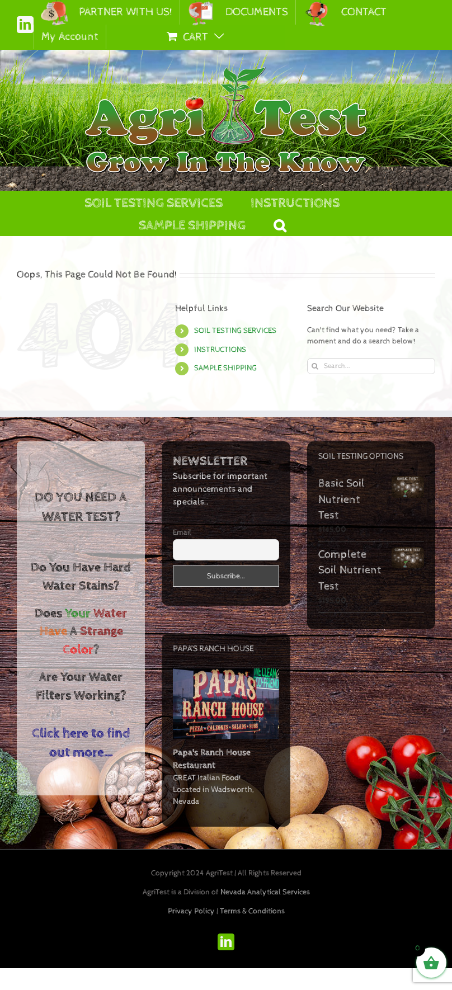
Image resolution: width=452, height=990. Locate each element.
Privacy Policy (191, 911)
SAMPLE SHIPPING (225, 368)
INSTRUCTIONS (220, 349)
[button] (280, 224)
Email (182, 532)
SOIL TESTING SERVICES (235, 330)
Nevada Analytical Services (265, 892)
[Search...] (371, 366)
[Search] (315, 366)
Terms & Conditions (252, 911)
